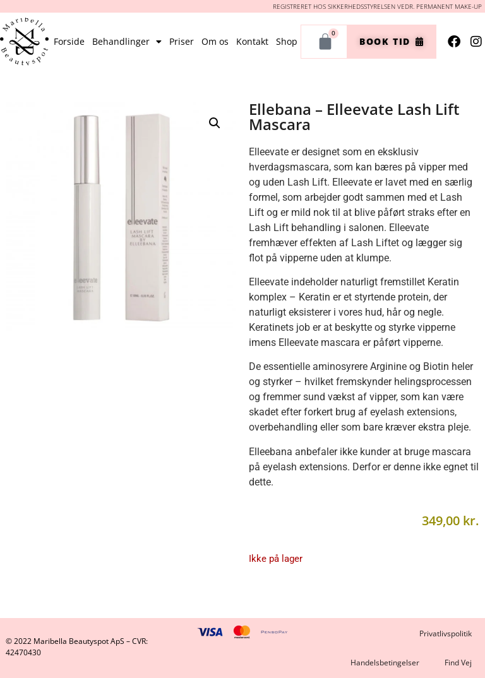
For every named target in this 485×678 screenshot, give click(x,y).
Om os (215, 41)
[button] (214, 123)
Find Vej (458, 662)
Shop (286, 41)
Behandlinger (127, 42)
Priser (181, 41)
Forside (69, 41)
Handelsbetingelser (384, 662)
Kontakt (252, 41)
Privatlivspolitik (445, 633)
